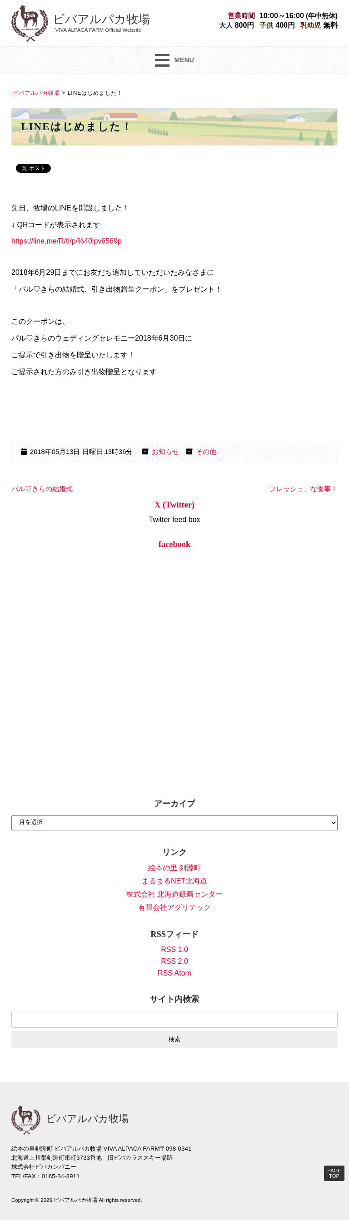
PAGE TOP (334, 1173)
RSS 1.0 (174, 949)
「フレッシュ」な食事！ (300, 489)
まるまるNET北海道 (174, 881)
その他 (206, 451)
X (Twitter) (174, 504)
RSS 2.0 (174, 961)
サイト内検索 (174, 999)
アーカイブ (174, 803)
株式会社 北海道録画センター (174, 894)
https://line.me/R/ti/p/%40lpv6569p (66, 241)
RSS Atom (174, 973)
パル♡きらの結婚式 (42, 489)
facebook (175, 544)
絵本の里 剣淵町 (174, 868)
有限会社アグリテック (174, 907)
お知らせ (165, 451)
